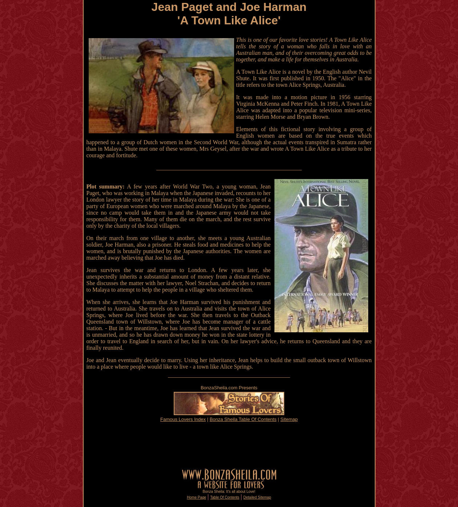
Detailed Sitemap (257, 497)
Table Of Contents (224, 497)
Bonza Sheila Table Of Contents (243, 419)
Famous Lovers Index (183, 419)
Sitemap (289, 419)
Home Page (196, 497)
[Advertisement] (229, 445)
